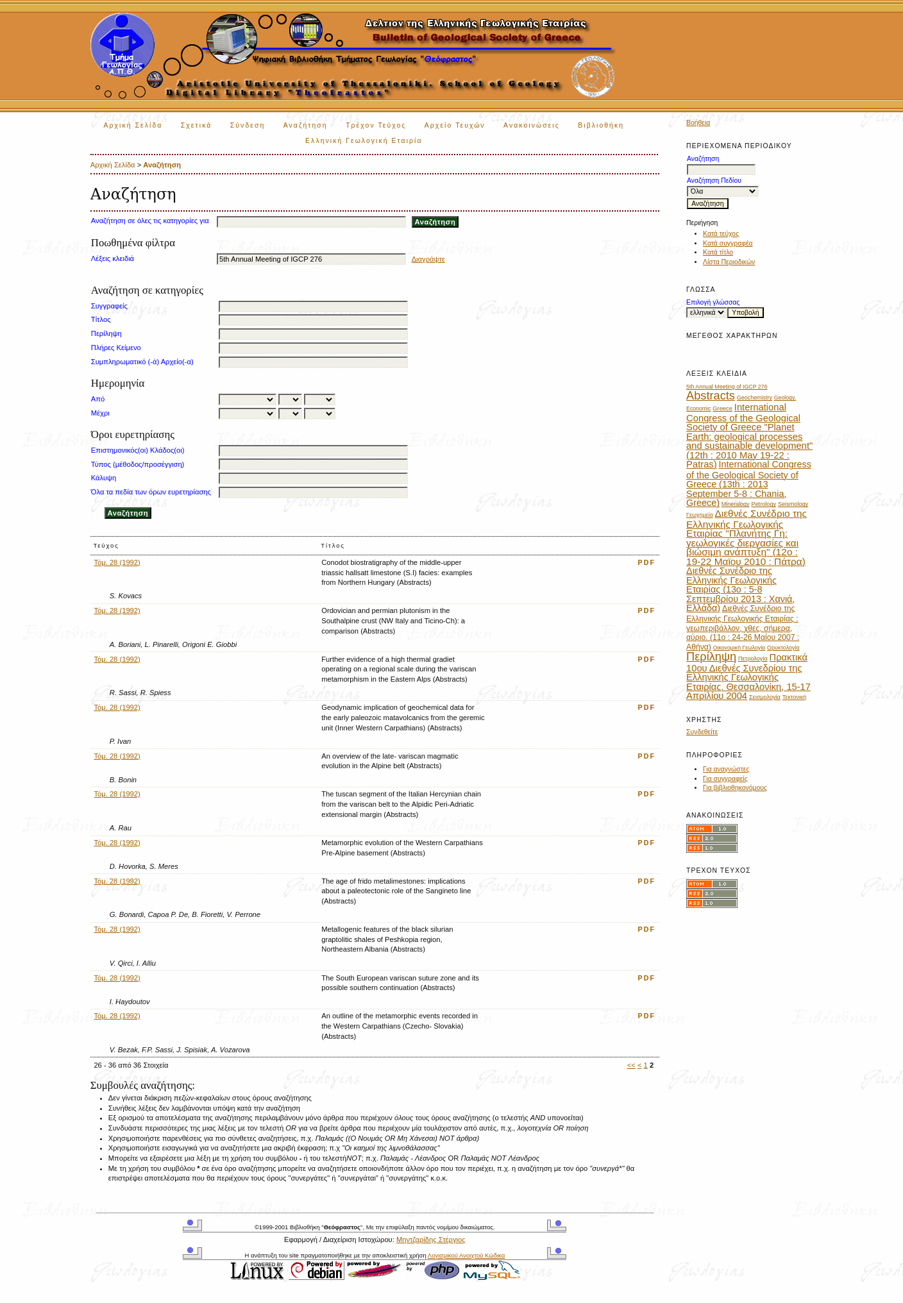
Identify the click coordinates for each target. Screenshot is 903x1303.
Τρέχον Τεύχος (376, 125)
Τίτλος (101, 319)
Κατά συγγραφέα (727, 243)
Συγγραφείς (109, 306)
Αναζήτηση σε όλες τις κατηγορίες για (150, 220)
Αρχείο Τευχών (455, 125)
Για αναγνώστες (726, 769)
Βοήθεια (698, 122)
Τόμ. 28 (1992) (117, 562)
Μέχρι (100, 413)
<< (631, 1065)
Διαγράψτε (428, 259)
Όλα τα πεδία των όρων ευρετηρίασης (151, 492)
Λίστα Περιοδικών (729, 261)
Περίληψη (106, 333)
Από (98, 399)
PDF (647, 562)
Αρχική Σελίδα (133, 125)
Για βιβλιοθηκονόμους (735, 787)
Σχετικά (196, 125)
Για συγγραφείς (725, 778)
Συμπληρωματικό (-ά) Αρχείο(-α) (142, 362)
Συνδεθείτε (702, 732)
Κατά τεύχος (721, 233)
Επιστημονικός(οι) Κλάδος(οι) (138, 450)
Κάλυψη (103, 478)
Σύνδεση (247, 125)
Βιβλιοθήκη (601, 125)
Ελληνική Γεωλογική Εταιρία (363, 140)
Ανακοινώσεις (531, 125)
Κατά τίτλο (718, 252)
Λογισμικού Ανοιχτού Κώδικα (466, 1255)
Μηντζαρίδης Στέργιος (431, 1239)
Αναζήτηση (305, 125)
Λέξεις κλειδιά (112, 258)
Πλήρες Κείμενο (116, 347)
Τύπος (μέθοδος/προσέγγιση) (138, 464)
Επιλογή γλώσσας (712, 302)
